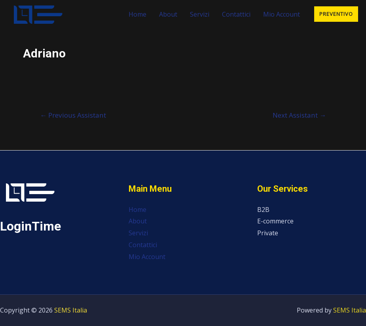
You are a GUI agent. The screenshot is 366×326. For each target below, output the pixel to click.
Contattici (236, 14)
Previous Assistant (73, 115)
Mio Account (281, 14)
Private (267, 233)
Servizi (199, 14)
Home (137, 14)
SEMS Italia (70, 310)
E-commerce (275, 221)
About (168, 14)
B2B (263, 209)
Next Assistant (299, 115)
